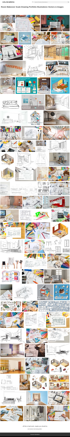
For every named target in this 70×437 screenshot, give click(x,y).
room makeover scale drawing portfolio (34, 429)
